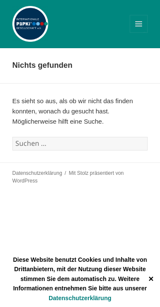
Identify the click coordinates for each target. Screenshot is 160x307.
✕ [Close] (151, 279)
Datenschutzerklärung (80, 298)
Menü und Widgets (139, 32)
